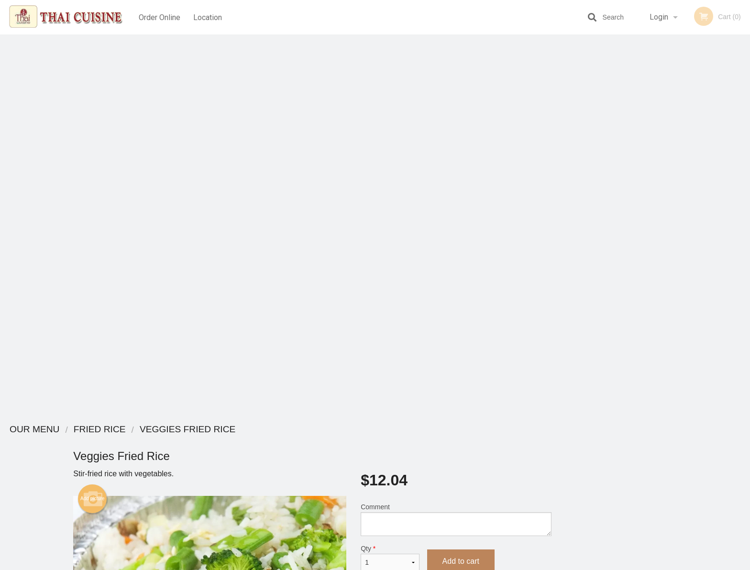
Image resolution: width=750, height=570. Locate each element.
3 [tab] (680, 264)
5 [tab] (709, 264)
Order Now (687, 56)
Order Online (159, 17)
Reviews (433, 442)
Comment (456, 138)
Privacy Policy (441, 465)
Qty (390, 177)
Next (743, 203)
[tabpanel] (687, 203)
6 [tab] (723, 264)
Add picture (92, 118)
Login (659, 17)
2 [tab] (666, 264)
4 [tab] (694, 264)
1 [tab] (651, 264)
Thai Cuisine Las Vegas (192, 430)
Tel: (531, 465)
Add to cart (460, 180)
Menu (350, 442)
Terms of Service (391, 563)
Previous (632, 203)
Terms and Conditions (451, 454)
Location (208, 17)
